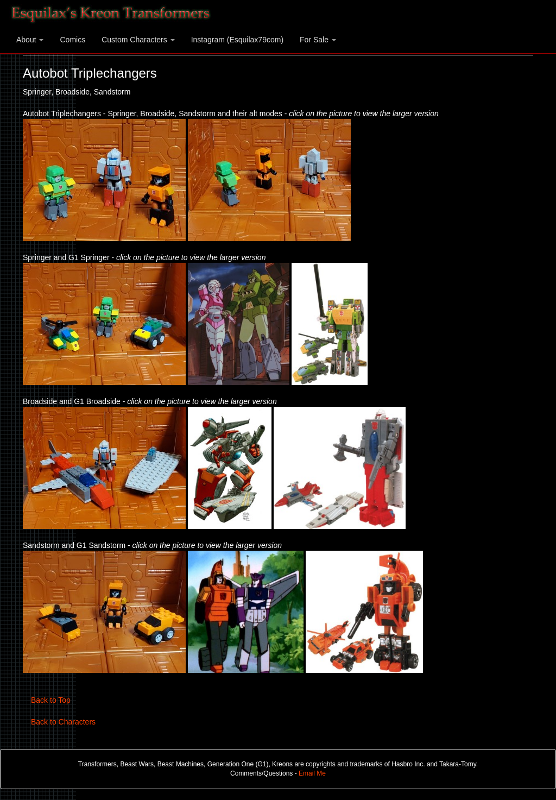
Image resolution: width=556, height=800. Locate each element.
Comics (72, 39)
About (29, 39)
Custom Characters (138, 39)
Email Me (312, 773)
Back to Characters (63, 721)
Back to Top (51, 700)
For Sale (318, 39)
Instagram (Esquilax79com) (237, 39)
